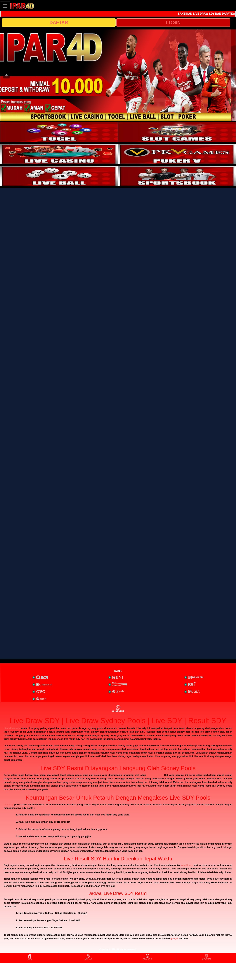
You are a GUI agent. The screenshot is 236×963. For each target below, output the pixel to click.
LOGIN (173, 22)
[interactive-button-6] (177, 176)
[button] (6, 75)
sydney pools (155, 775)
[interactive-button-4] (177, 154)
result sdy (187, 865)
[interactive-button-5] (59, 176)
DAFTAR (58, 22)
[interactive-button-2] (177, 132)
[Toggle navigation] (5, 5)
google (174, 938)
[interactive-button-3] (59, 154)
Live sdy (8, 804)
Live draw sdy (12, 728)
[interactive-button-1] (59, 132)
